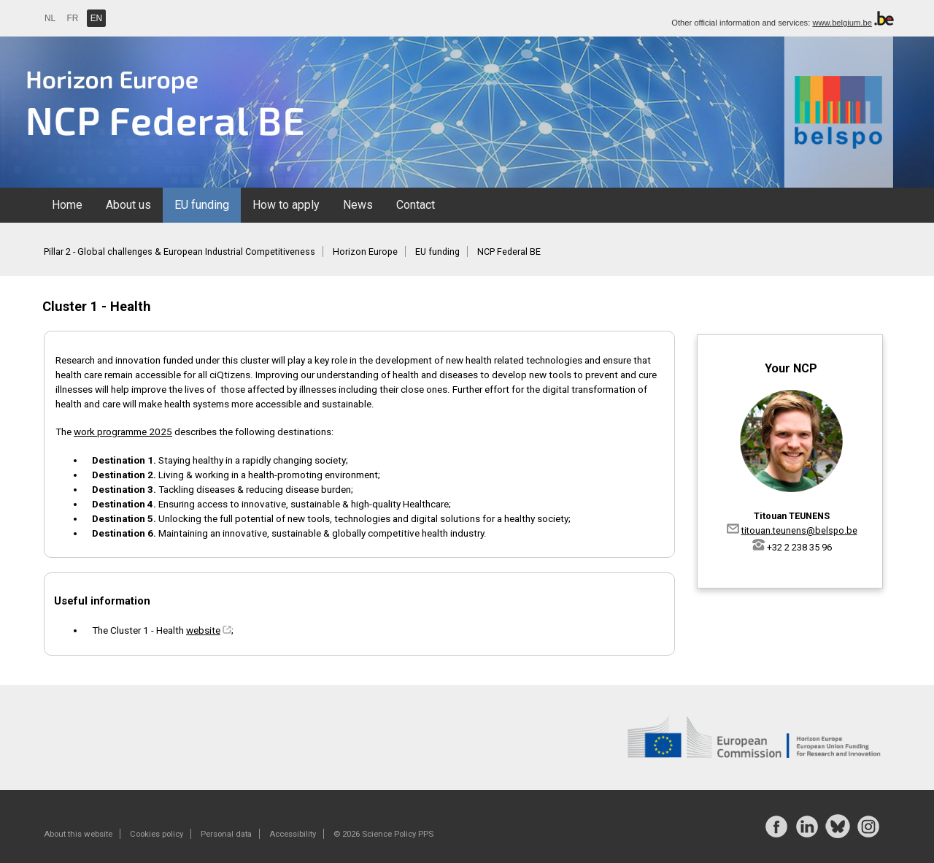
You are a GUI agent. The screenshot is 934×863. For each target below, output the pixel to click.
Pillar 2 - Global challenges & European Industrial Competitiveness (179, 251)
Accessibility (292, 834)
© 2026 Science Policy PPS (383, 834)
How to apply (286, 205)
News (358, 205)
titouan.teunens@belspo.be (799, 530)
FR (73, 18)
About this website (78, 834)
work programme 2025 (123, 431)
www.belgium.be (841, 22)
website (203, 630)
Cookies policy (156, 834)
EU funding (201, 205)
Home (67, 205)
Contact (415, 205)
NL (50, 18)
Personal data (226, 834)
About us (128, 205)
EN (96, 18)
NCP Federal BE (509, 251)
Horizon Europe (365, 251)
